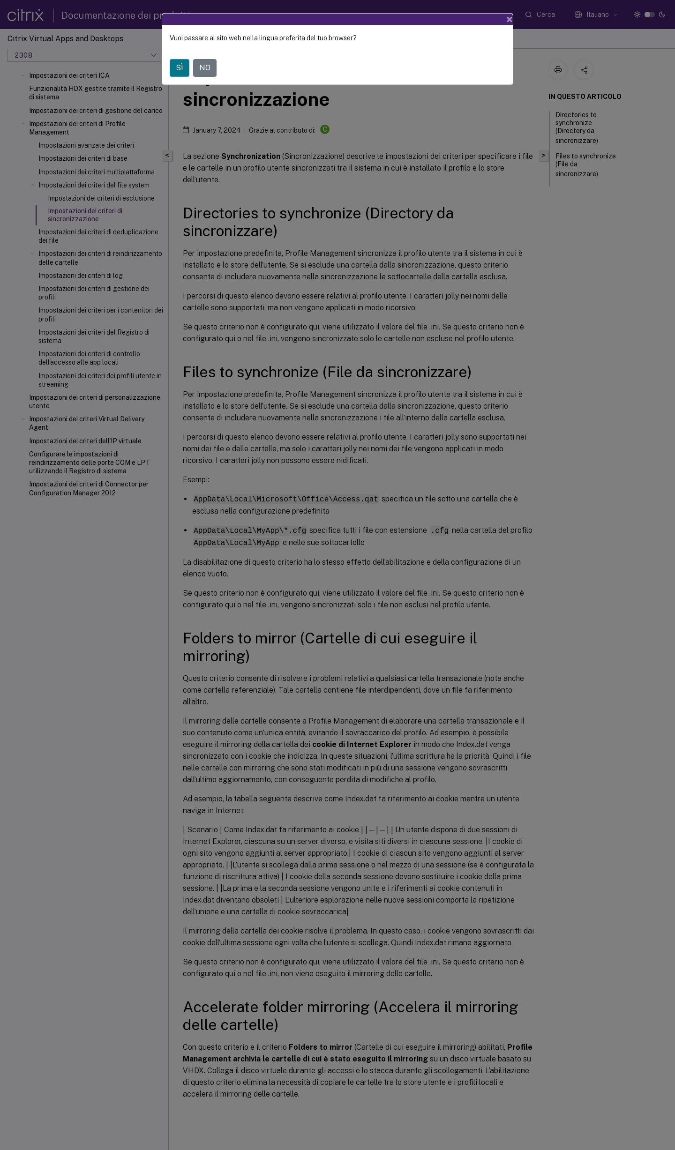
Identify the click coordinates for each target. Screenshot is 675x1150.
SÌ (179, 53)
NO (204, 53)
